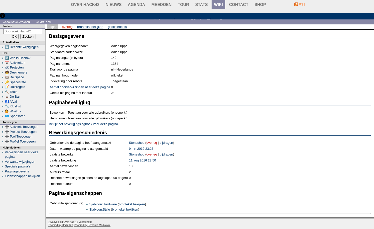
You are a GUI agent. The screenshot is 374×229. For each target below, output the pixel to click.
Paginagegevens (17, 171)
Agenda (136, 4)
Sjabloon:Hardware (103, 204)
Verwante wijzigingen (20, 161)
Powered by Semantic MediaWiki (92, 225)
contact (238, 4)
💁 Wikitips (13, 111)
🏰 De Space (14, 77)
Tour (183, 4)
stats (201, 4)
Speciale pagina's (17, 166)
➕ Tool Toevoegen (18, 136)
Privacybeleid (55, 222)
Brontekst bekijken (90, 27)
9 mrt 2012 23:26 (141, 149)
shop (260, 4)
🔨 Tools (11, 92)
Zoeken (7, 26)
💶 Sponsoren (15, 116)
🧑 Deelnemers (16, 72)
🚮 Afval (11, 101)
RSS (302, 4)
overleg (151, 143)
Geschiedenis (117, 27)
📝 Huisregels (15, 87)
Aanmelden (43, 22)
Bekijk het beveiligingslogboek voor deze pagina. (84, 124)
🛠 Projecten (14, 67)
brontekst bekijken (132, 204)
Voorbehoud (85, 222)
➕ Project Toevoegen (21, 132)
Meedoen (161, 4)
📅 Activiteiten (15, 63)
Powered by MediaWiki (60, 225)
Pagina (52, 27)
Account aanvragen (16, 22)
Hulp (9, 15)
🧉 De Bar (12, 96)
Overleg (67, 27)
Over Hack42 (85, 4)
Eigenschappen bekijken (22, 176)
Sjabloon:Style (99, 209)
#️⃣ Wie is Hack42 (18, 58)
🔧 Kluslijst (13, 106)
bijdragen (166, 143)
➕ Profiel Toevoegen (20, 141)
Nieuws (114, 4)
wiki (218, 4)
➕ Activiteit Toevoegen (21, 127)
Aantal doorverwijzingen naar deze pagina (80, 87)
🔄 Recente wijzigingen (22, 47)
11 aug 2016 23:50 (142, 160)
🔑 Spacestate (15, 82)
